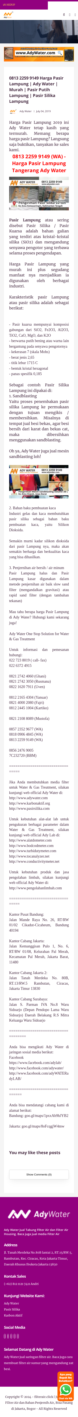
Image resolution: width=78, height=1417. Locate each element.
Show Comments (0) (39, 1174)
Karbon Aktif (13, 1315)
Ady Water (11, 1303)
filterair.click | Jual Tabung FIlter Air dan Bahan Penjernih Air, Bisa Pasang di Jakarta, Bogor (39, 1403)
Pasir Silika (12, 1309)
